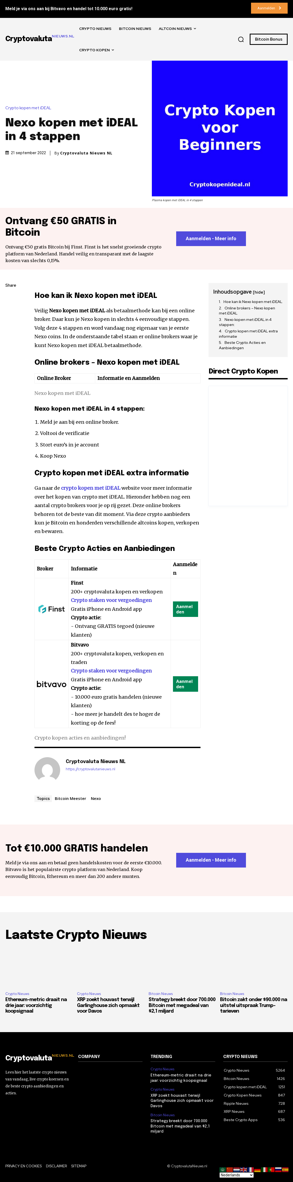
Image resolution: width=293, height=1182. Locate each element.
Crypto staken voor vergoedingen (111, 600)
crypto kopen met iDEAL (90, 488)
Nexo (96, 798)
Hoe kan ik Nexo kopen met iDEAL (252, 301)
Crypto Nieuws (17, 994)
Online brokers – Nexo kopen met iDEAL (247, 311)
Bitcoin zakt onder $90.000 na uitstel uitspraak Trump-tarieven (253, 1005)
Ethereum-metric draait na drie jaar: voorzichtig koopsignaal (36, 1005)
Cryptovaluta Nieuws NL (86, 153)
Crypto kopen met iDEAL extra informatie (248, 334)
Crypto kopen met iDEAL (29, 108)
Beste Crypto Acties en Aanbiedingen (242, 345)
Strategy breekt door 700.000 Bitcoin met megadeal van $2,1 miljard (182, 1005)
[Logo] (37, 1058)
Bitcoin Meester (70, 798)
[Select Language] (236, 1175)
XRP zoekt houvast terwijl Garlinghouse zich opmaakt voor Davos (108, 1005)
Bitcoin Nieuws (161, 994)
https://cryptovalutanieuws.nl (90, 769)
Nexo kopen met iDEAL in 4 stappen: (245, 322)
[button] (241, 39)
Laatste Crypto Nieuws (76, 935)
